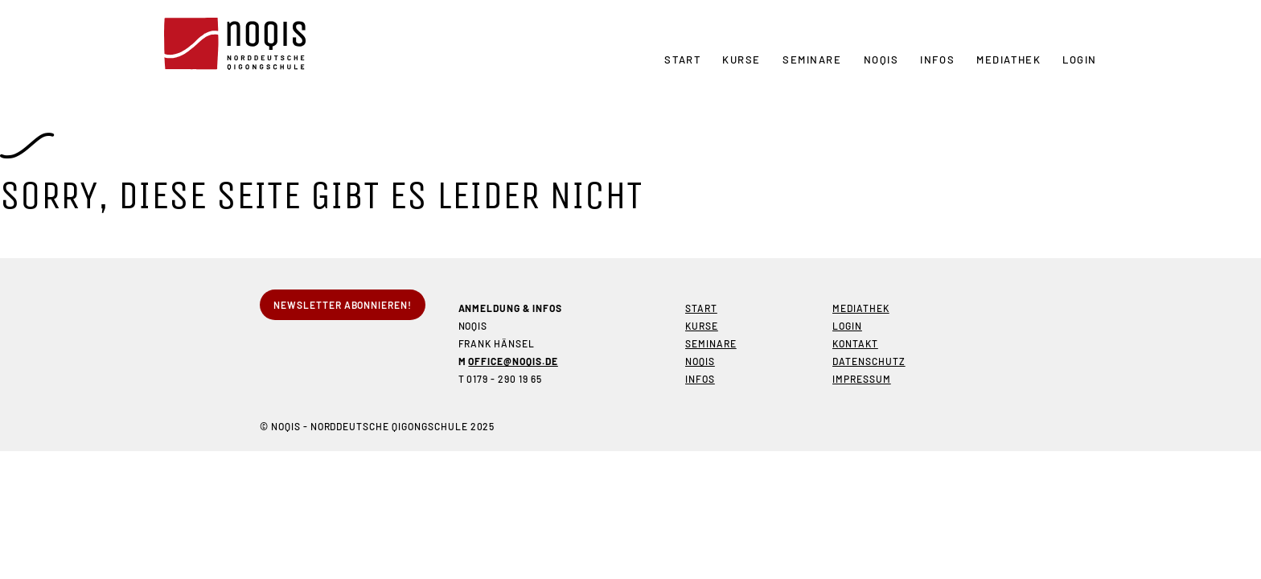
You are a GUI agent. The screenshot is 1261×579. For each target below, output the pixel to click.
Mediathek (1008, 59)
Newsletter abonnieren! (342, 304)
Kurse (741, 59)
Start (682, 59)
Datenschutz (869, 361)
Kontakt (855, 343)
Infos (937, 59)
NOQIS (881, 59)
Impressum (861, 378)
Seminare (811, 59)
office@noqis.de (512, 361)
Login (1079, 59)
